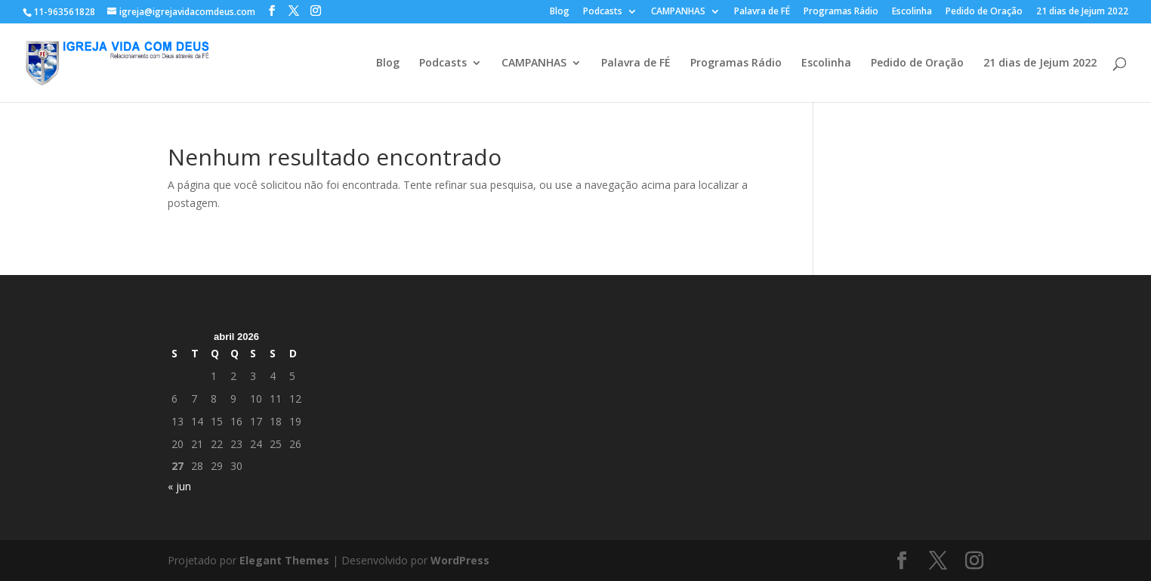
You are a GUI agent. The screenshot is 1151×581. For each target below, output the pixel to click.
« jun (179, 486)
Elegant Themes (284, 560)
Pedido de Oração (984, 12)
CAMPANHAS (678, 12)
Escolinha (912, 12)
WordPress (459, 560)
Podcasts (602, 12)
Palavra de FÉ (762, 12)
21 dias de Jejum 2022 (1082, 12)
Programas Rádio (841, 12)
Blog (559, 12)
